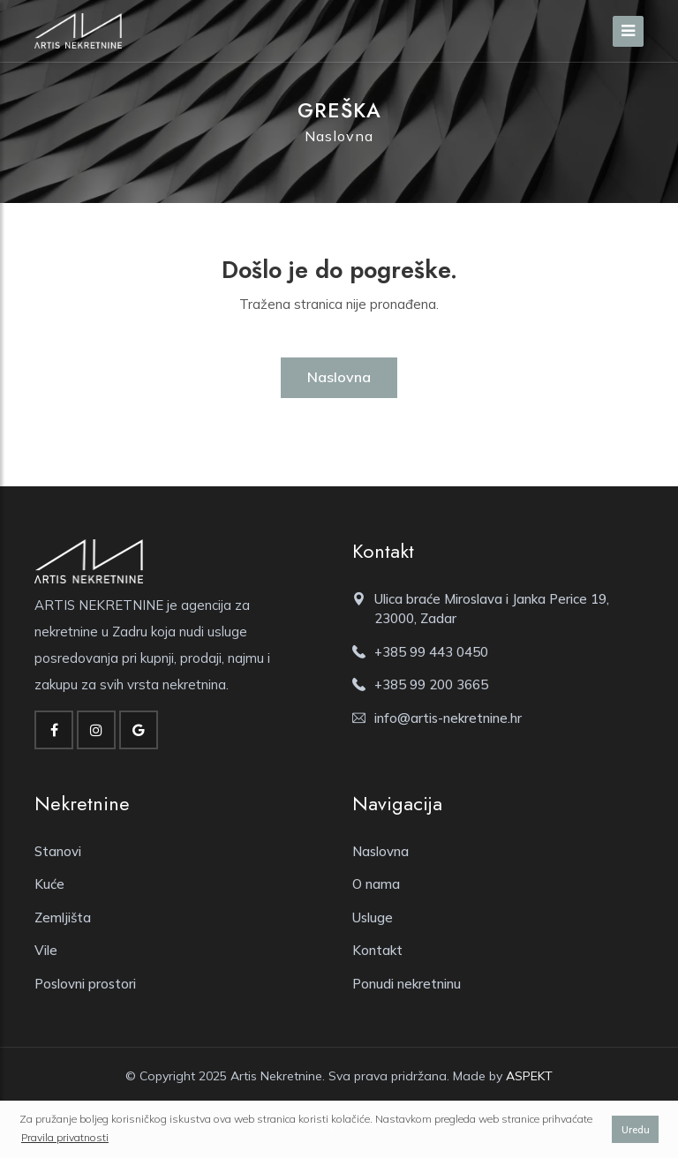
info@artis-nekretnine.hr (448, 718)
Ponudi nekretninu (406, 983)
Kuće (49, 884)
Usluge (372, 917)
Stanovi (57, 851)
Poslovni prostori (85, 983)
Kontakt (377, 950)
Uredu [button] (636, 1130)
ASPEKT (529, 1076)
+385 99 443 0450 (431, 651)
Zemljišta (62, 917)
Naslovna (339, 136)
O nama (376, 884)
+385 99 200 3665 (431, 684)
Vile (45, 950)
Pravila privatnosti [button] (65, 1137)
